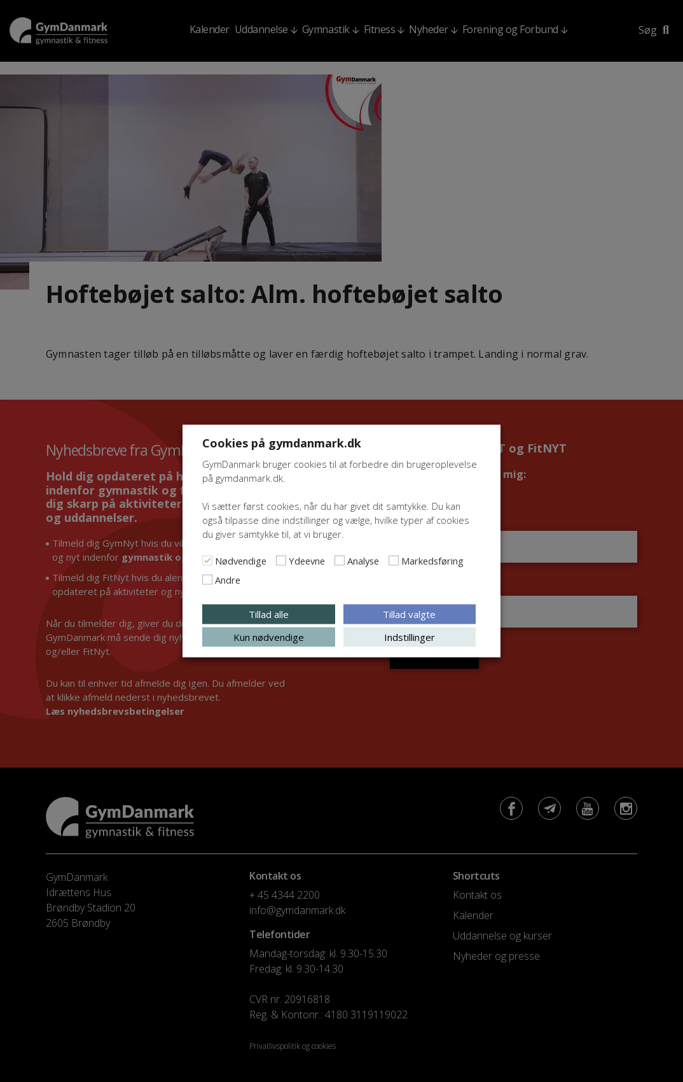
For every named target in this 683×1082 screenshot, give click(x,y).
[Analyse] (340, 561)
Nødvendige (240, 560)
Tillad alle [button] (269, 614)
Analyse (363, 560)
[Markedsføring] (394, 561)
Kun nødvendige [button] (268, 637)
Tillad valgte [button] (409, 614)
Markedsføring (432, 560)
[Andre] (207, 580)
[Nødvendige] (207, 561)
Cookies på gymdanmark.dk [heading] (281, 443)
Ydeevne (307, 560)
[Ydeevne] (281, 561)
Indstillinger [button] (409, 637)
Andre (227, 579)
